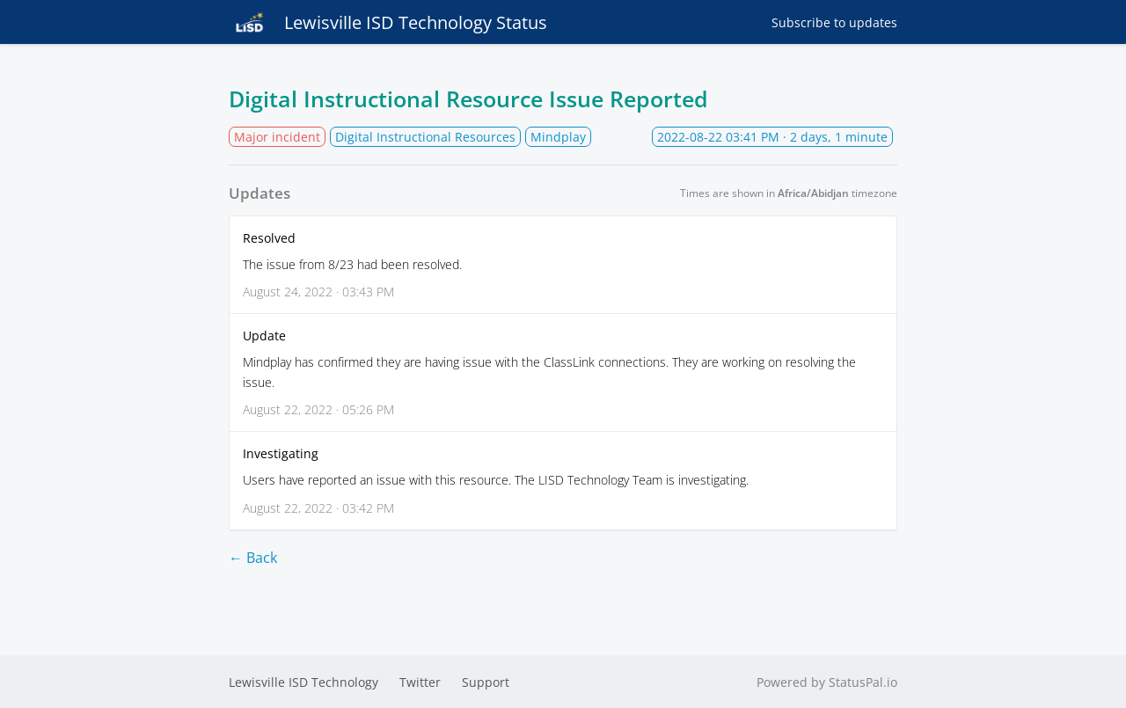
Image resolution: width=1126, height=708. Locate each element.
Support (485, 682)
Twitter (420, 682)
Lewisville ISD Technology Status (388, 22)
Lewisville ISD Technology (303, 682)
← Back (253, 557)
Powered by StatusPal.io (827, 682)
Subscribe (834, 22)
